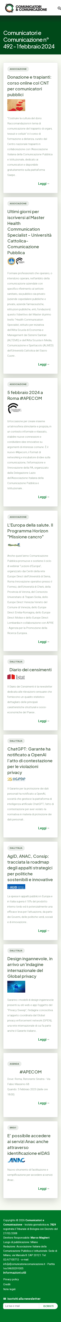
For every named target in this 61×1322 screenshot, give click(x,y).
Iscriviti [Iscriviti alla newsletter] (48, 1306)
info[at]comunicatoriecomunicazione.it (24, 1264)
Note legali (9, 1289)
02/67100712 (11, 1260)
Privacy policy (11, 1279)
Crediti (6, 1284)
